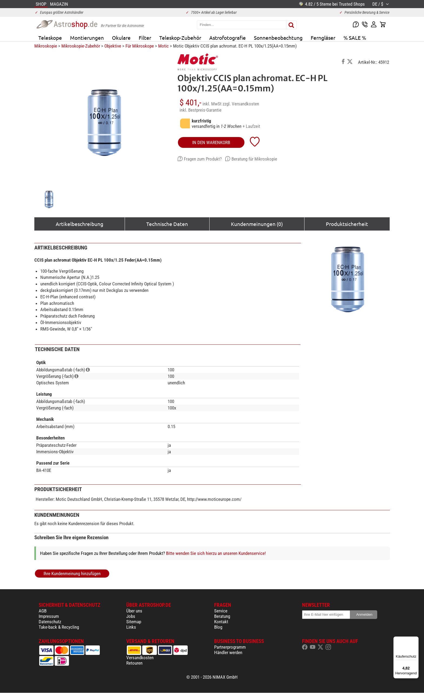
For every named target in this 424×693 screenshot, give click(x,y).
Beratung (222, 616)
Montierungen (87, 37)
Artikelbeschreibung (79, 224)
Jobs (130, 616)
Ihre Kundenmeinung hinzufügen (72, 573)
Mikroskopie (45, 46)
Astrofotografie (227, 37)
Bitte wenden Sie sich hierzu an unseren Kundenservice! (216, 553)
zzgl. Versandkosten (241, 103)
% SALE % (354, 37)
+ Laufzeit (251, 126)
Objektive (112, 46)
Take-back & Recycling (59, 627)
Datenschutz (50, 621)
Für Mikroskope (139, 46)
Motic (163, 46)
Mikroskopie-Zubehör (80, 46)
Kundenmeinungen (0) (257, 224)
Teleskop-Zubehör (180, 37)
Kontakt (221, 621)
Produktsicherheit (347, 224)
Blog (218, 627)
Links (131, 627)
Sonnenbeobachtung (278, 37)
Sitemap (133, 621)
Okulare (121, 37)
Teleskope (50, 37)
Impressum (49, 616)
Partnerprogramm (230, 647)
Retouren (134, 663)
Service (220, 611)
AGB (43, 611)
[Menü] (415, 640)
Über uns (134, 611)
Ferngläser (323, 37)
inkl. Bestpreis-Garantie (200, 110)
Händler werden (228, 652)
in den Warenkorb (211, 142)
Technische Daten (167, 224)
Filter (145, 37)
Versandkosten (140, 657)
